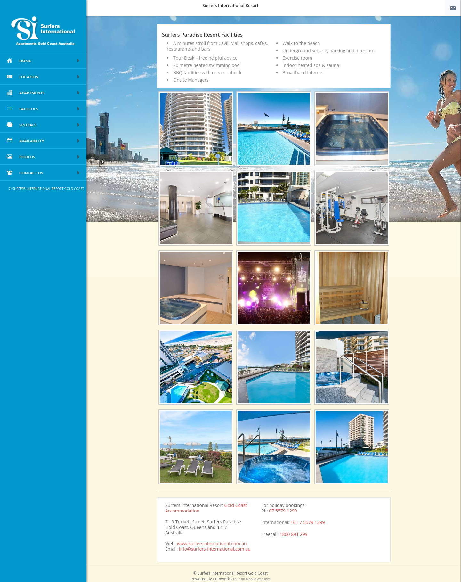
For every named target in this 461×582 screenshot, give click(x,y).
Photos (49, 157)
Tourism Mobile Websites (251, 579)
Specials (49, 125)
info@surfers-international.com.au (215, 549)
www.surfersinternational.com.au (212, 543)
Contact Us (49, 173)
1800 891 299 (294, 534)
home (49, 61)
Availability (49, 141)
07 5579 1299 (283, 511)
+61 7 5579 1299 (308, 522)
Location (49, 77)
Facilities (49, 109)
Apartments (49, 93)
